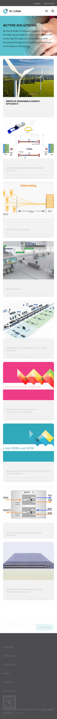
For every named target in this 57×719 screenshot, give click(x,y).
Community (48, 3)
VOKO (44, 709)
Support (37, 3)
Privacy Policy (19, 713)
